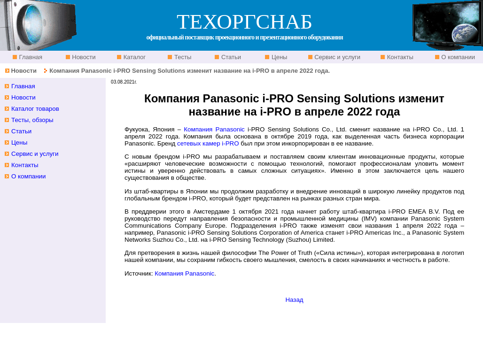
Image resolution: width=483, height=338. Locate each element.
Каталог (134, 57)
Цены (278, 57)
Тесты (181, 57)
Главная (29, 57)
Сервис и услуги (337, 57)
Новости (83, 57)
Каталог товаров (35, 108)
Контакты (399, 57)
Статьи (230, 57)
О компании (457, 57)
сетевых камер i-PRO (208, 143)
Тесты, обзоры (32, 119)
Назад (294, 299)
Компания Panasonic (214, 129)
